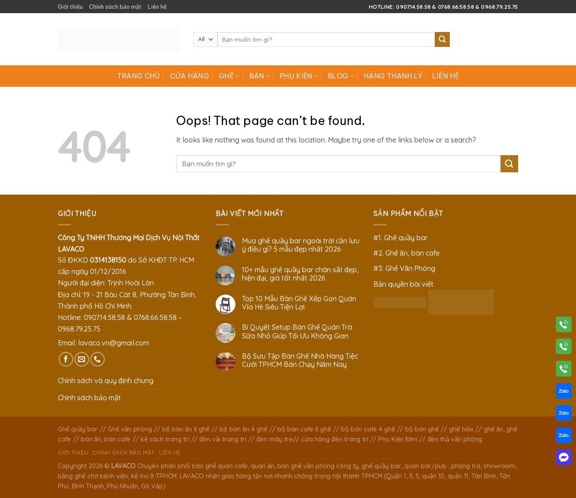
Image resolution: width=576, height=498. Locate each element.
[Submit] (442, 39)
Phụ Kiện (299, 75)
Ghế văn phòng (130, 429)
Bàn (259, 75)
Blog (341, 75)
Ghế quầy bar (78, 429)
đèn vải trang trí (222, 439)
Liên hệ (157, 6)
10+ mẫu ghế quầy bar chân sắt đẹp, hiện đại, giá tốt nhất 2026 (300, 274)
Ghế (229, 75)
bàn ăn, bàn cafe (106, 439)
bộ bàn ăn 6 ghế (186, 429)
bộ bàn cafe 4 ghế (368, 429)
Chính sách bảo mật (115, 6)
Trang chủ (138, 75)
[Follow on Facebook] (66, 359)
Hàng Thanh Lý (393, 75)
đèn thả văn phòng (454, 439)
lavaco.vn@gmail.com (113, 342)
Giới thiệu (70, 6)
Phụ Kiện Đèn (397, 439)
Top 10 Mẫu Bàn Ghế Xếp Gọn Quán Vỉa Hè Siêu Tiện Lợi (299, 303)
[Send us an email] (82, 359)
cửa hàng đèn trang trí (334, 439)
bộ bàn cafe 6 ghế (304, 429)
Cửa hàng (190, 75)
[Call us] (97, 359)
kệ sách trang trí (165, 439)
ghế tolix (461, 429)
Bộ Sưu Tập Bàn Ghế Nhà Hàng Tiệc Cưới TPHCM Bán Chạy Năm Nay (300, 360)
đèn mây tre (274, 439)
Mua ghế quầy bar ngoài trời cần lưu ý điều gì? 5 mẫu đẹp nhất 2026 (300, 245)
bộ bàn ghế (422, 429)
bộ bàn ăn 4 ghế (243, 429)
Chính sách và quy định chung (105, 380)
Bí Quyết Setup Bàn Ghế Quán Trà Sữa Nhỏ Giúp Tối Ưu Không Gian (297, 331)
